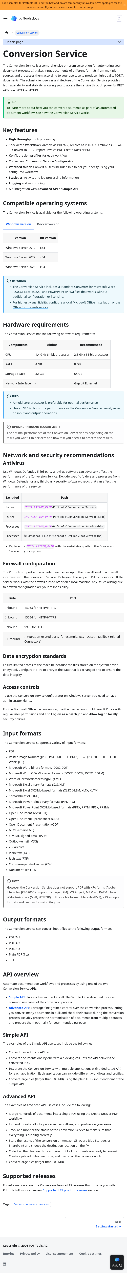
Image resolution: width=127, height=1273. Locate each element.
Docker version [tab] (48, 224)
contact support (87, 7)
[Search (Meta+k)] (119, 18)
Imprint (8, 1254)
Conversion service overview (31, 1204)
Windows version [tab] (18, 224)
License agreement (59, 1254)
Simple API (17, 997)
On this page (14, 42)
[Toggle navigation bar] (5, 18)
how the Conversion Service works (65, 113)
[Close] (124, 5)
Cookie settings (90, 1254)
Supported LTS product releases (65, 1190)
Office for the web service (30, 307)
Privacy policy (30, 1254)
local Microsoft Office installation (88, 302)
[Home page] (6, 33)
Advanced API (19, 1008)
